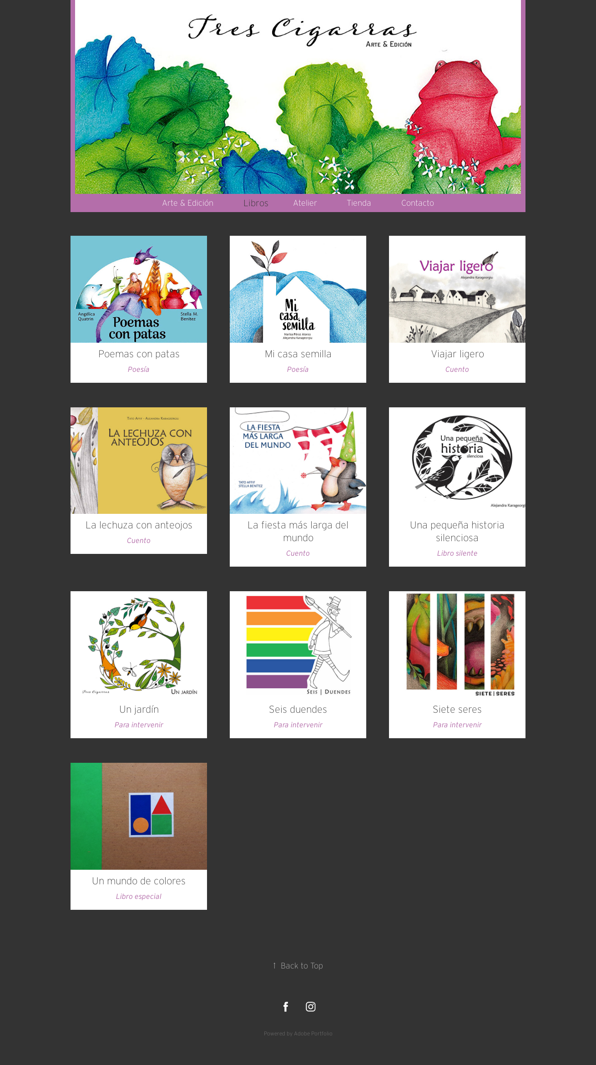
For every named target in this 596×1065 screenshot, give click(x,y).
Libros (255, 203)
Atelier (305, 203)
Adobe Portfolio (313, 1033)
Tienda (359, 203)
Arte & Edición (187, 203)
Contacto (417, 203)
